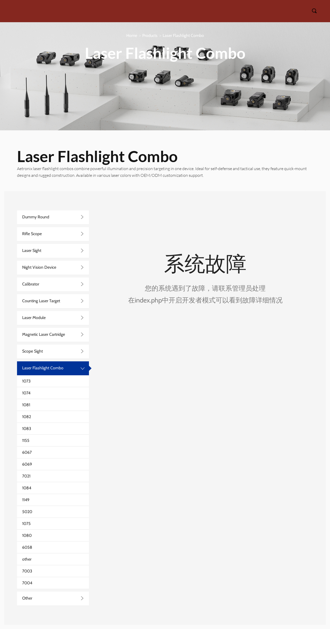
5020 (27, 511)
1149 (25, 499)
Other (27, 598)
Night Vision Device (39, 267)
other (26, 559)
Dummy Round (35, 216)
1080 (27, 535)
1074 (26, 393)
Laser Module (34, 317)
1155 (25, 440)
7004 (27, 582)
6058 (27, 547)
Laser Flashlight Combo (183, 35)
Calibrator (30, 284)
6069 (27, 464)
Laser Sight (31, 250)
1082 (26, 416)
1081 (26, 404)
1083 (26, 428)
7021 (26, 476)
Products (150, 35)
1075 (26, 523)
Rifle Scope (32, 233)
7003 (27, 571)
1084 (26, 487)
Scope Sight (32, 351)
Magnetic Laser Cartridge (43, 334)
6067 (27, 452)
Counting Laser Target (41, 300)
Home (131, 35)
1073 (26, 381)
